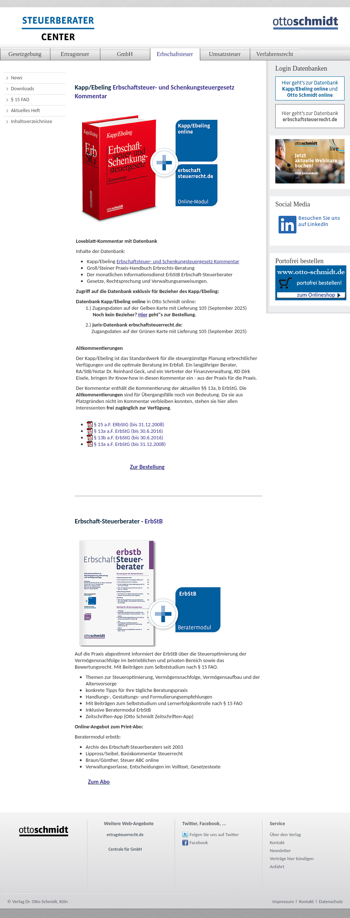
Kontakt (277, 842)
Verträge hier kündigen (292, 858)
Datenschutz (331, 901)
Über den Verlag (285, 834)
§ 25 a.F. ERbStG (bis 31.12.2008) (129, 424)
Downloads (22, 89)
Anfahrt (277, 866)
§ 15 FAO (20, 99)
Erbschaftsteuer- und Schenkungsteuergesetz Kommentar (178, 261)
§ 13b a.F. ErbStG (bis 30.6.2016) (128, 437)
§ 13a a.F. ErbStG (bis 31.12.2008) (130, 444)
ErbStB (154, 521)
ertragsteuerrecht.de (125, 834)
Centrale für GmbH (125, 849)
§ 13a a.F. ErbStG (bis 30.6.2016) (128, 431)
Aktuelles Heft (25, 110)
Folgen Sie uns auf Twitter (214, 834)
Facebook (199, 842)
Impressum (283, 901)
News (16, 78)
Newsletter (280, 850)
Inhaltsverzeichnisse (31, 121)
